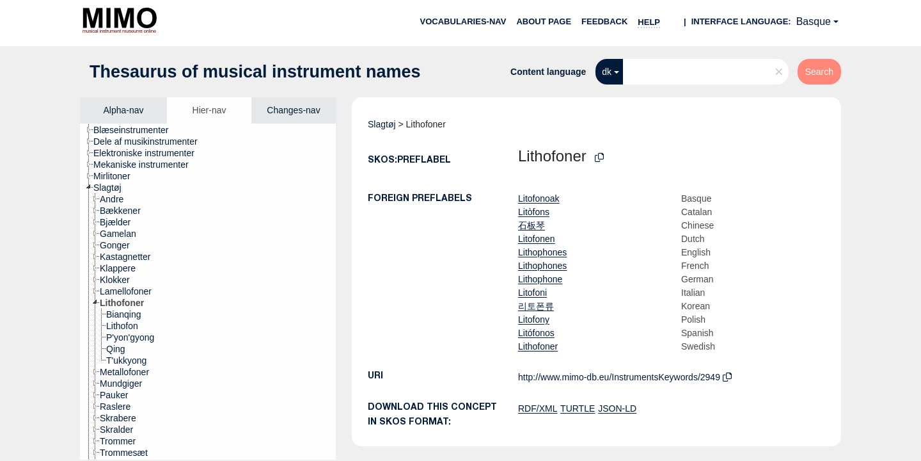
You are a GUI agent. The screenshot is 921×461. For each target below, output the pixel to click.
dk (606, 72)
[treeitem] (136, 130)
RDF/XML (537, 408)
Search (819, 72)
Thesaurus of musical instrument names (255, 71)
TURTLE (577, 408)
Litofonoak (539, 198)
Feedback (604, 21)
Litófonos (536, 333)
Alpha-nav (123, 110)
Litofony (533, 319)
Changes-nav (293, 110)
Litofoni (532, 292)
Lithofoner (538, 346)
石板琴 (531, 225)
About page (543, 21)
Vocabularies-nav (463, 21)
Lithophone (540, 279)
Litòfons (533, 212)
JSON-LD (617, 408)
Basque (813, 21)
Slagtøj (382, 124)
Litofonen (536, 239)
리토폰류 (536, 306)
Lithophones (542, 252)
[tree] (208, 292)
